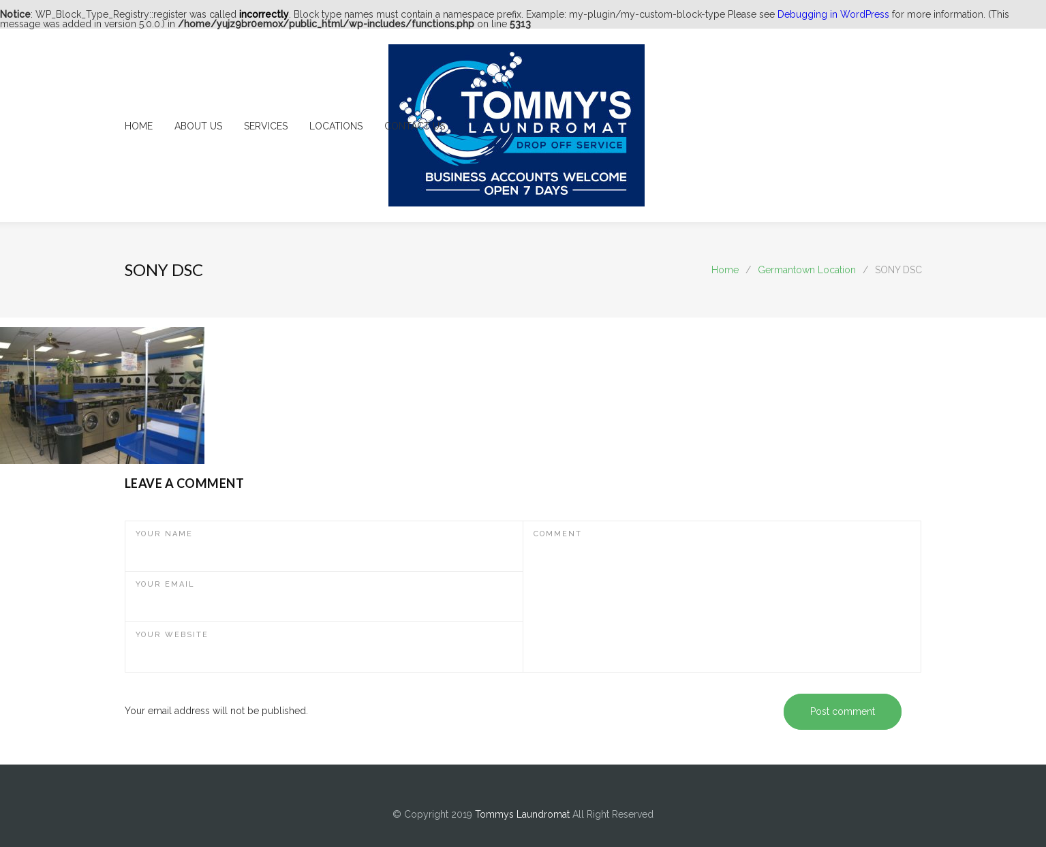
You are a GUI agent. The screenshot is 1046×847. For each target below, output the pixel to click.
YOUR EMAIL (165, 584)
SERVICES (266, 126)
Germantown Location (807, 269)
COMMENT (558, 533)
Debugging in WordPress (833, 14)
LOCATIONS (336, 126)
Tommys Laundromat (522, 814)
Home (725, 269)
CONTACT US (414, 126)
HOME (139, 126)
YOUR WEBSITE (172, 634)
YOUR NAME (164, 533)
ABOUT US (198, 126)
